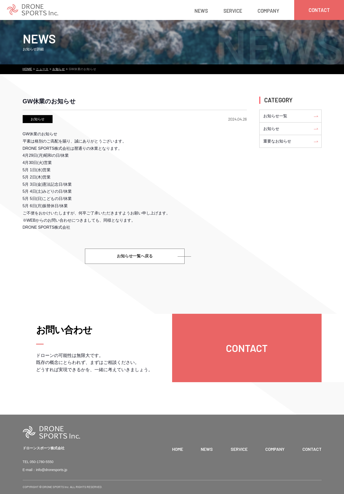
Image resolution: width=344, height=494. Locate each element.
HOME (177, 449)
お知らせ (38, 119)
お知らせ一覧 (275, 116)
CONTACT (312, 449)
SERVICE (232, 10)
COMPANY (268, 10)
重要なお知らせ (277, 141)
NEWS (201, 10)
